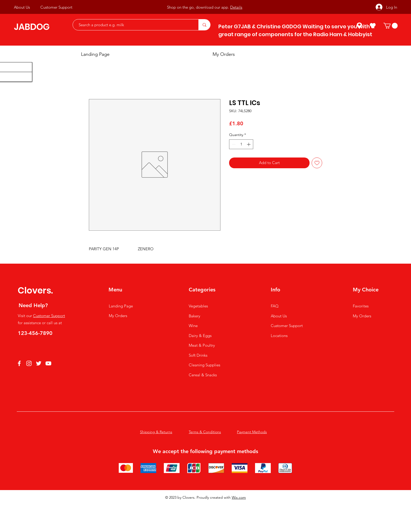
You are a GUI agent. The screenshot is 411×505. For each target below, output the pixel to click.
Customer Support (49, 315)
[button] (390, 26)
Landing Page (121, 305)
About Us (279, 315)
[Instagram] (29, 363)
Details (236, 7)
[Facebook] (19, 363)
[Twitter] (38, 363)
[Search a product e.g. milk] (133, 24)
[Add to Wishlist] (317, 163)
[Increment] (249, 144)
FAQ (275, 305)
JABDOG (32, 27)
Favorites (361, 305)
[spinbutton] (241, 144)
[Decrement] (233, 144)
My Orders (118, 315)
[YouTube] (48, 363)
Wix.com (239, 497)
